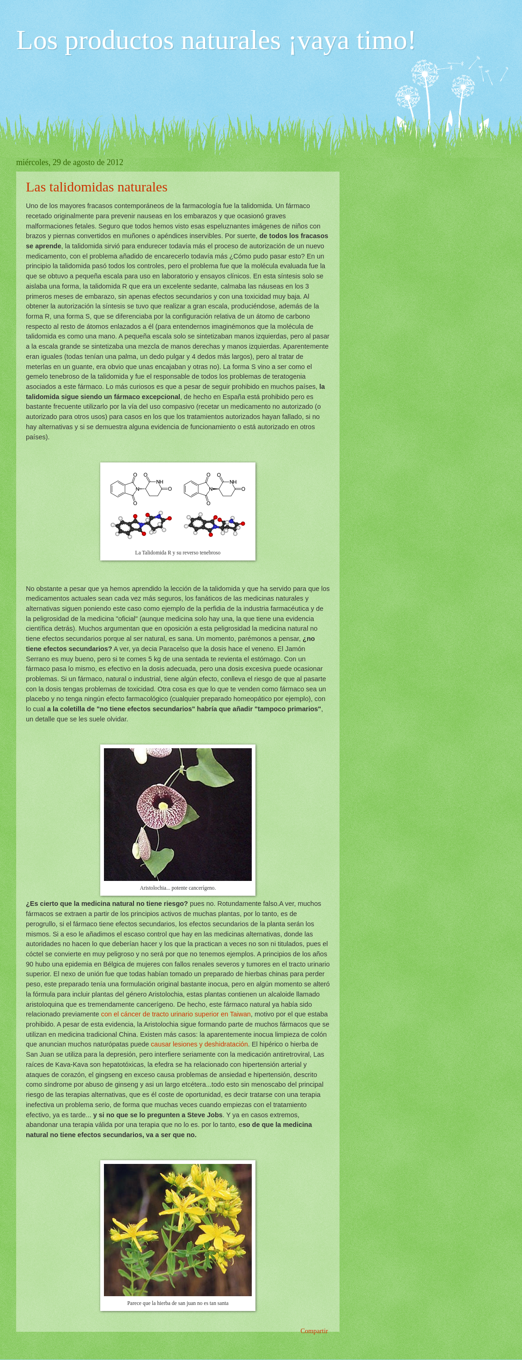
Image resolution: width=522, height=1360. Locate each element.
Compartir (314, 1331)
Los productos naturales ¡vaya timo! (216, 40)
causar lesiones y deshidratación (199, 1044)
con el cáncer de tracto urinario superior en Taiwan (176, 1014)
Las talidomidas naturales (97, 186)
